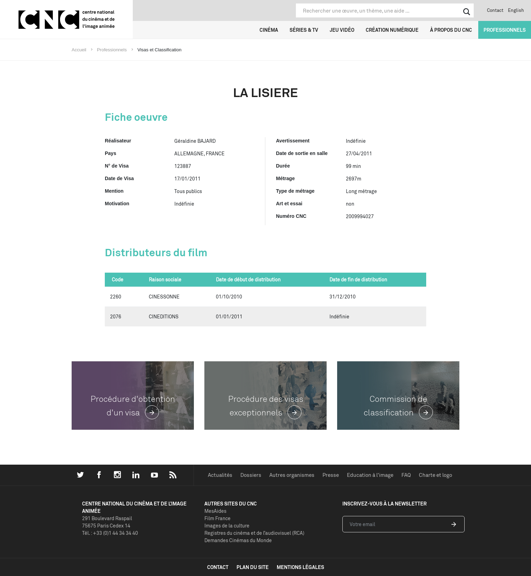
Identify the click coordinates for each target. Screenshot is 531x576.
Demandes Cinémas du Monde (238, 540)
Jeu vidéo (342, 30)
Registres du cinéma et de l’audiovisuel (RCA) (254, 533)
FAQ (406, 475)
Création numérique (392, 30)
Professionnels (504, 30)
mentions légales (300, 567)
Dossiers (250, 475)
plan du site (253, 567)
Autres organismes (291, 475)
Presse (330, 475)
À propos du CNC (451, 30)
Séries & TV (304, 30)
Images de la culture (226, 526)
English (516, 10)
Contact (495, 10)
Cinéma (269, 30)
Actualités (220, 475)
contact (217, 567)
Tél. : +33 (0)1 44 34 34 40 (110, 533)
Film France (217, 518)
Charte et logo (435, 475)
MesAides (215, 511)
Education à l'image (370, 475)
